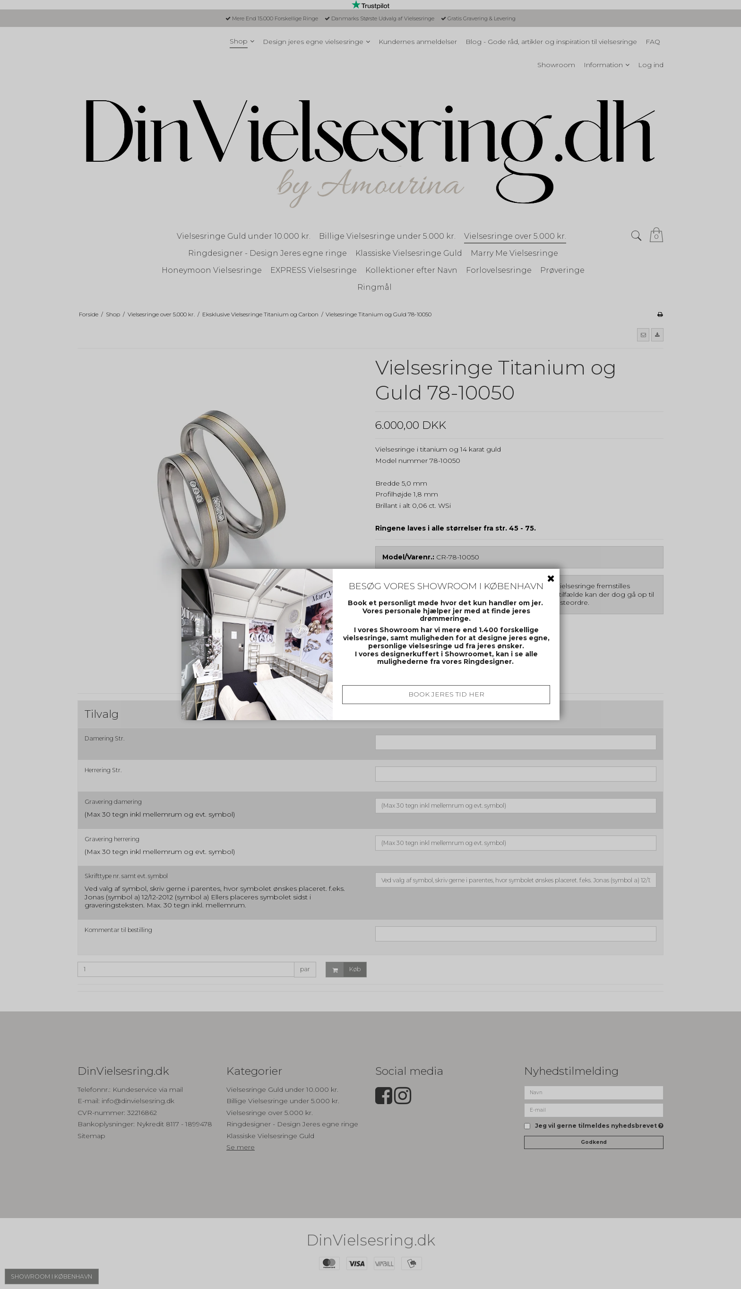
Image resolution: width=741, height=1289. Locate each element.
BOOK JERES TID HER (446, 694)
